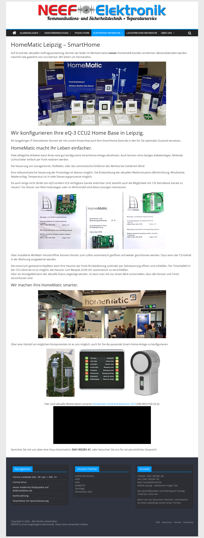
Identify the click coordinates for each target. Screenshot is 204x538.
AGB (158, 522)
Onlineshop (188, 522)
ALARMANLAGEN (29, 32)
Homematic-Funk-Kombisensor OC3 (114, 404)
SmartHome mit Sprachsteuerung (31, 500)
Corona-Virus (20, 482)
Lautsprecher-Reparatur (142, 32)
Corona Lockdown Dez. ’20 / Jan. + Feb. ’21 (35, 476)
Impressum (167, 522)
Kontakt (177, 522)
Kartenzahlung (20, 495)
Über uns (166, 32)
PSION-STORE (82, 32)
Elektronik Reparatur (106, 32)
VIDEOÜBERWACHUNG (56, 32)
